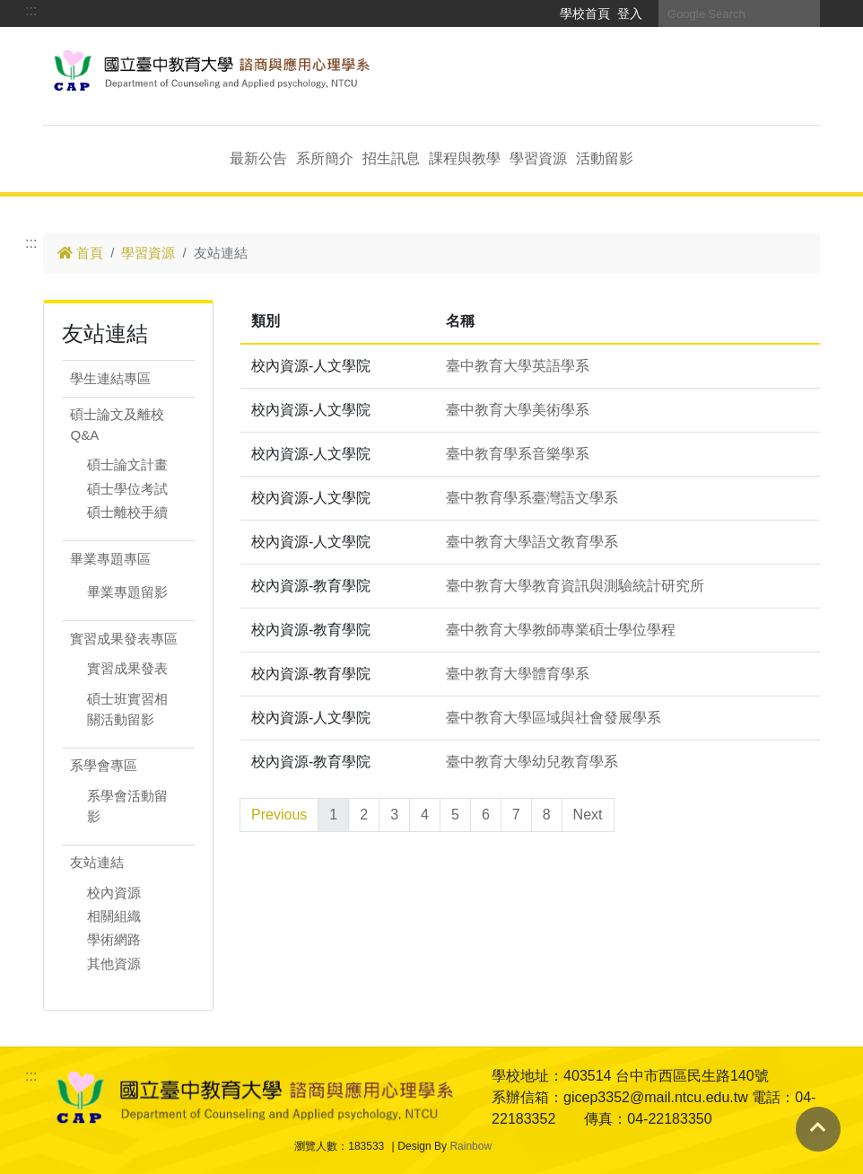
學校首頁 (585, 13)
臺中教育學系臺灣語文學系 (532, 497)
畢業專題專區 (110, 558)
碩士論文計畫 (127, 464)
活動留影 (604, 158)
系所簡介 (324, 158)
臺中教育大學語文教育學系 (532, 541)
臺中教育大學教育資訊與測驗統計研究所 (575, 585)
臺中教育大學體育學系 (517, 673)
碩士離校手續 (127, 512)
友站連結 (97, 862)
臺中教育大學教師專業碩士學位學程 (561, 629)
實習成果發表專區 (124, 638)
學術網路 (114, 939)
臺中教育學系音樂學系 (517, 453)
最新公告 (258, 158)
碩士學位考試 (127, 488)
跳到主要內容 (86, 55)
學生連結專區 (110, 378)
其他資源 (114, 963)
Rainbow (470, 1146)
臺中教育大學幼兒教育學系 (532, 761)
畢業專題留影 (127, 592)
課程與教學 (465, 158)
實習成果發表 (127, 668)
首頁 (80, 252)
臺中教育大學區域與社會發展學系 (553, 717)
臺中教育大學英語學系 (517, 365)
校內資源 (114, 892)
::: (31, 10)
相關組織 (114, 916)
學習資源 (538, 158)
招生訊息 (391, 158)
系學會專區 (103, 765)
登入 (629, 13)
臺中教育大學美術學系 (517, 409)
